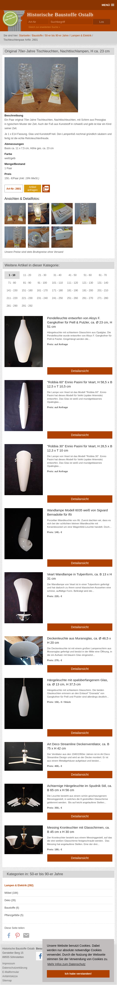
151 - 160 (27, 290)
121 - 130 (87, 282)
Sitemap (7, 980)
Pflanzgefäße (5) (13, 915)
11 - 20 (27, 275)
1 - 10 (12, 275)
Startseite (24, 35)
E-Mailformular (10, 972)
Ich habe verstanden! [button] (78, 973)
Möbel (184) (11, 892)
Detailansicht (79, 371)
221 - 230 (27, 298)
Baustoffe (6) (11, 907)
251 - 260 (72, 298)
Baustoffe (37, 35)
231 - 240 (42, 298)
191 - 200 (87, 290)
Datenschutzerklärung (14, 967)
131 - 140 (102, 282)
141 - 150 (12, 290)
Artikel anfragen (32, 189)
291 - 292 (27, 305)
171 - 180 (57, 290)
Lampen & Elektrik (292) (18, 885)
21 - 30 (42, 275)
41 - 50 (73, 275)
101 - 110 (57, 282)
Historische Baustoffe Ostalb (60, 14)
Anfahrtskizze (10, 976)
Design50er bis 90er (10, 17)
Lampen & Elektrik (81, 35)
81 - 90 (27, 282)
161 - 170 (42, 290)
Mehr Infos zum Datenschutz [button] (66, 964)
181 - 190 (72, 290)
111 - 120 (72, 282)
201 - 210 (102, 290)
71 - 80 (12, 282)
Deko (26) (10, 900)
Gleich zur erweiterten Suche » (44, 27)
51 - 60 (88, 275)
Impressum (8, 963)
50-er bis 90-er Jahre (56, 35)
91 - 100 (42, 282)
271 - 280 (102, 298)
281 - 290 (12, 305)
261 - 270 (87, 298)
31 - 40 (57, 275)
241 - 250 (57, 298)
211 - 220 (12, 298)
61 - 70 (103, 275)
